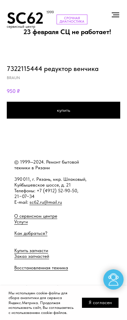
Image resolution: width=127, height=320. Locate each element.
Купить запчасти (31, 250)
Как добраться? (30, 233)
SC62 (25, 18)
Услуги (21, 221)
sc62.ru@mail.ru (45, 202)
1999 (50, 12)
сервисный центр (21, 26)
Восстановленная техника (41, 267)
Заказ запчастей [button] (31, 256)
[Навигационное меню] (115, 15)
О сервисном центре (35, 216)
